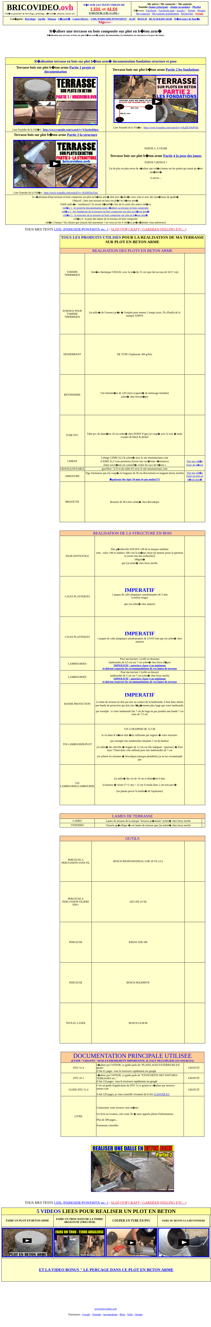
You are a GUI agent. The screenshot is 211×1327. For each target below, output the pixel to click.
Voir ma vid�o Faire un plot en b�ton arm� (194, 476)
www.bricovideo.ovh (105, 1308)
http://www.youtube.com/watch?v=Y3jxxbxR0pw (71, 129)
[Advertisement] (105, 47)
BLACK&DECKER (160, 19)
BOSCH (142, 19)
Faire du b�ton (194, 465)
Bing (122, 1314)
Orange (139, 1314)
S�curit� (64, 19)
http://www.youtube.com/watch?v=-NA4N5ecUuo (71, 192)
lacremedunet (110, 1314)
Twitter (191, 10)
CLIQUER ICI (161, 1094)
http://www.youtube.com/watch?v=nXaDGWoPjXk (171, 127)
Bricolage (30, 19)
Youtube (96, 1314)
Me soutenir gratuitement (165, 13)
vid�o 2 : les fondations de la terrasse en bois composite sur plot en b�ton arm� (105, 211)
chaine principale (158, 7)
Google (86, 1314)
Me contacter (143, 13)
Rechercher (187, 13)
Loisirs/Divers (80, 19)
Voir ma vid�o (194, 461)
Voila (129, 1314)
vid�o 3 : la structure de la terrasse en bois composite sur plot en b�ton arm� (105, 215)
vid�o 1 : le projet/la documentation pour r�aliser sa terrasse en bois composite (105, 207)
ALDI (132, 19)
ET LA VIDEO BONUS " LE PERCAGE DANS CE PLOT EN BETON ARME (106, 1270)
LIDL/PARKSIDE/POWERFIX (109, 19)
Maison (52, 19)
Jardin (41, 19)
